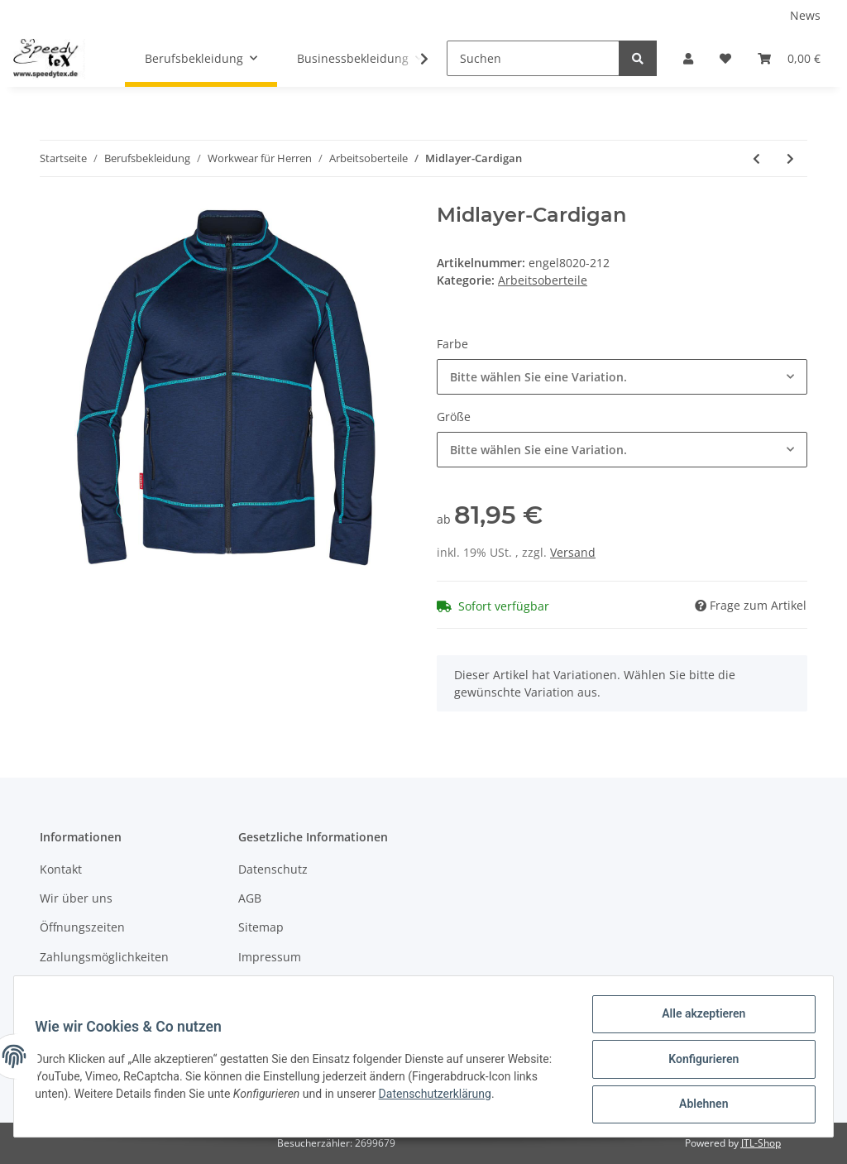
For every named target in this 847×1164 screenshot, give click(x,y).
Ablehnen (697, 1105)
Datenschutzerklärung (492, 1097)
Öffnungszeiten (82, 927)
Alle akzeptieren (697, 1019)
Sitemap (261, 927)
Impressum (269, 957)
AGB (249, 898)
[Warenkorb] (789, 58)
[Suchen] (533, 58)
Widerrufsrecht (280, 986)
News (805, 15)
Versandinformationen (102, 986)
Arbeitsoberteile (542, 280)
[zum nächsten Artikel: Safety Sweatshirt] (790, 158)
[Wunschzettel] (725, 58)
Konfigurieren (698, 1062)
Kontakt (61, 869)
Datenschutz (273, 869)
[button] (688, 58)
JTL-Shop (761, 1143)
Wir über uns (76, 898)
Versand (573, 552)
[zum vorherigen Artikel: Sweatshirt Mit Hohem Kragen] (756, 158)
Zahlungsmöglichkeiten (104, 957)
